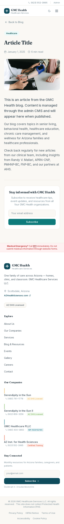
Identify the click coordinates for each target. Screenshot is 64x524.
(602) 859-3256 (14, 414)
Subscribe (32, 221)
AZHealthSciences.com (17, 295)
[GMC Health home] (16, 11)
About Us (9, 323)
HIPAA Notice (32, 513)
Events (8, 351)
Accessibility (23, 518)
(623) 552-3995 (37, 2)
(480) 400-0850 (14, 430)
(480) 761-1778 (14, 398)
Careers (8, 364)
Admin (57, 2)
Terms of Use (48, 513)
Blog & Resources (14, 344)
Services (9, 337)
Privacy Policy (16, 513)
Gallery (8, 357)
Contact (8, 371)
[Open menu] (56, 11)
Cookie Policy (40, 518)
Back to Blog (14, 22)
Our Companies (13, 330)
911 (35, 246)
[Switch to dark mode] (49, 11)
